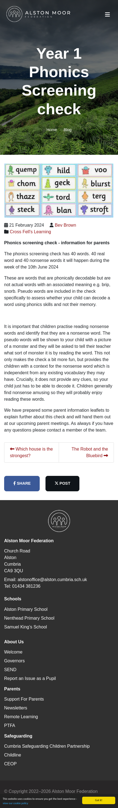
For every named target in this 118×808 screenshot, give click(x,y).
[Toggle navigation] (107, 14)
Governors (14, 660)
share (22, 483)
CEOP (10, 763)
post (62, 483)
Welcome (13, 652)
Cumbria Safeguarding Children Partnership (47, 746)
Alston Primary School (25, 609)
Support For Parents (24, 699)
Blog (68, 130)
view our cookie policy (15, 805)
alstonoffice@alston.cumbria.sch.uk (52, 579)
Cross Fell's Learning (30, 231)
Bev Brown (65, 225)
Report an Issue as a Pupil (30, 678)
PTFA (9, 725)
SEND (10, 669)
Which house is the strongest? (31, 452)
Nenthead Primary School (29, 618)
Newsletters (15, 708)
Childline (12, 755)
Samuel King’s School (25, 627)
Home (51, 130)
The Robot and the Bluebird (89, 452)
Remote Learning (21, 716)
